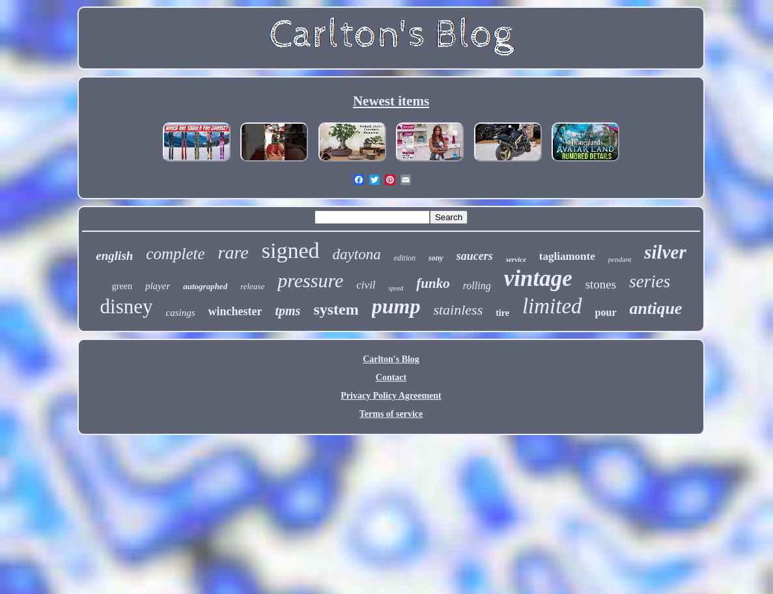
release (252, 286)
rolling (477, 285)
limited (552, 306)
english (114, 255)
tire (502, 313)
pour (606, 312)
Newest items (391, 101)
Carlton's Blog (391, 359)
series (649, 281)
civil (365, 285)
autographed (205, 286)
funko (432, 283)
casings (180, 312)
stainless (458, 310)
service (516, 259)
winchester (235, 311)
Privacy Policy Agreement (391, 396)
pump (396, 306)
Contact (391, 377)
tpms (287, 311)
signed (291, 250)
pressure (310, 280)
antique (656, 308)
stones (601, 284)
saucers (475, 255)
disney (126, 306)
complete (175, 253)
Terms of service (391, 414)
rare (233, 252)
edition (404, 257)
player (157, 286)
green (122, 286)
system (335, 309)
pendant (619, 259)
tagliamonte (567, 256)
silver (665, 252)
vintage (538, 278)
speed (396, 288)
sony (436, 257)
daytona (357, 254)
